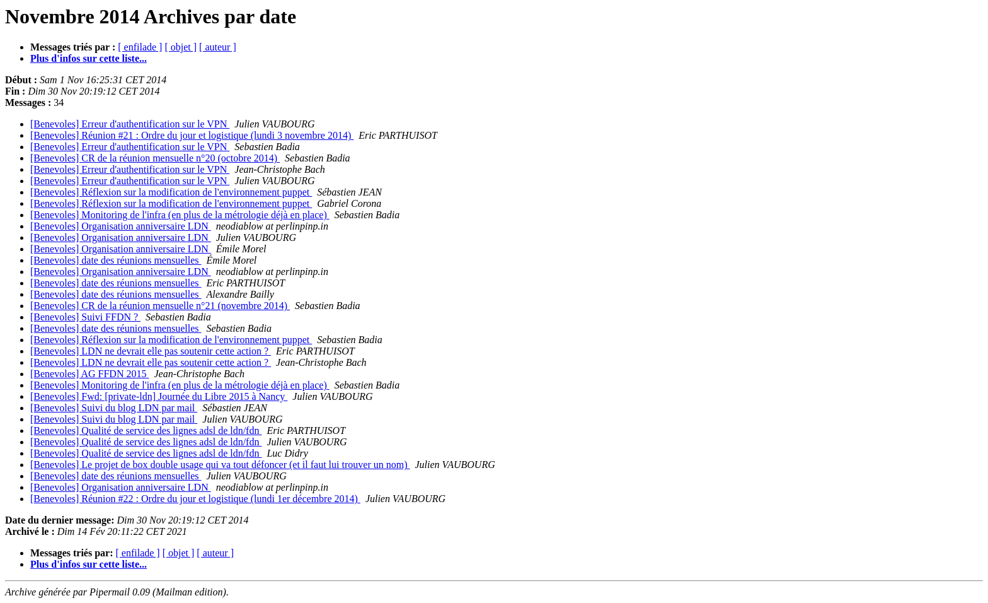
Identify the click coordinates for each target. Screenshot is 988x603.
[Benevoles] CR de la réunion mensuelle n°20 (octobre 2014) (155, 158)
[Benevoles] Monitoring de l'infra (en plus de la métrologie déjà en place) (180, 214)
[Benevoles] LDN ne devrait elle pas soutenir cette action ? (150, 351)
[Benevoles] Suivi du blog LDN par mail (113, 407)
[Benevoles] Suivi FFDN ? (85, 317)
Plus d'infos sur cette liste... (88, 58)
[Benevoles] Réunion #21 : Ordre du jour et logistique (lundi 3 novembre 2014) (191, 135)
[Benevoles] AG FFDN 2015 (89, 373)
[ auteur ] (217, 47)
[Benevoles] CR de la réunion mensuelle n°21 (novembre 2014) (160, 305)
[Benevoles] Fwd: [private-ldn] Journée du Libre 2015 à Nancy (158, 396)
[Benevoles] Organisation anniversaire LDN (120, 226)
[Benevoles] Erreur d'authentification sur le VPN (129, 124)
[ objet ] (180, 47)
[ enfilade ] (140, 47)
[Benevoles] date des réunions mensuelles (115, 260)
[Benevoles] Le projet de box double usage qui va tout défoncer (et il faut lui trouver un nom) (220, 464)
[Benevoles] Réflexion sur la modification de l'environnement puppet (171, 192)
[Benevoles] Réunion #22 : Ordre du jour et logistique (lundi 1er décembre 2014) (195, 498)
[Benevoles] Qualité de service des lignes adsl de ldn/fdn (145, 430)
